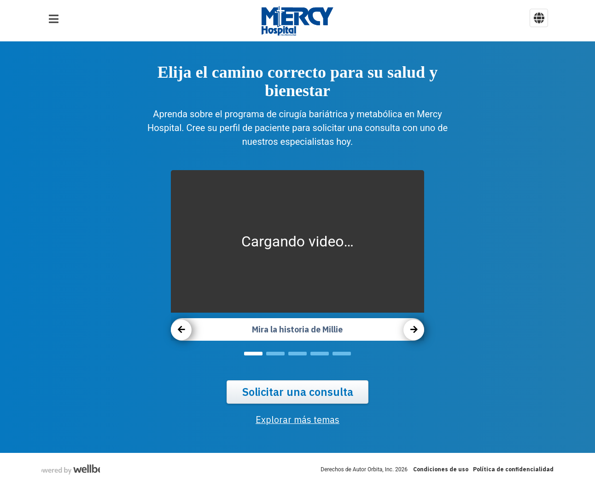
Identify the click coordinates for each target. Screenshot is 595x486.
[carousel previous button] (181, 330)
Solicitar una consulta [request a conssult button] (297, 392)
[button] (53, 19)
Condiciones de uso (440, 469)
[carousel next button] (413, 330)
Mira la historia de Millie (297, 329)
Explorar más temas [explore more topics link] (297, 420)
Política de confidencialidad (513, 469)
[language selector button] (539, 18)
